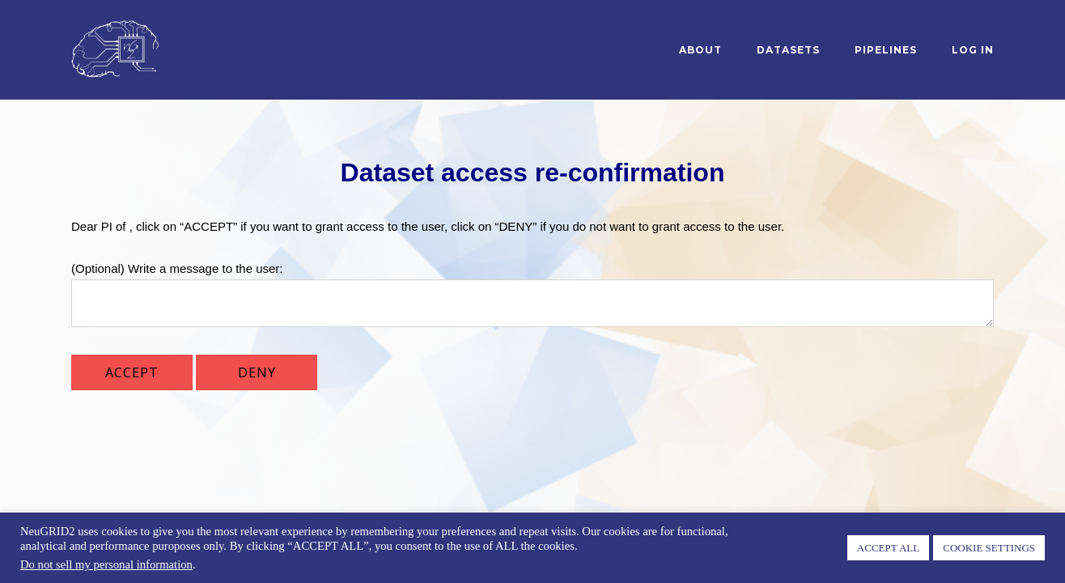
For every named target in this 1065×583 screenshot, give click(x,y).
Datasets (788, 50)
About (700, 50)
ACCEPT (132, 372)
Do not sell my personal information (106, 564)
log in (973, 50)
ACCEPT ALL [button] (888, 548)
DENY (257, 372)
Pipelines (886, 50)
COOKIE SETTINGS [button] (989, 548)
